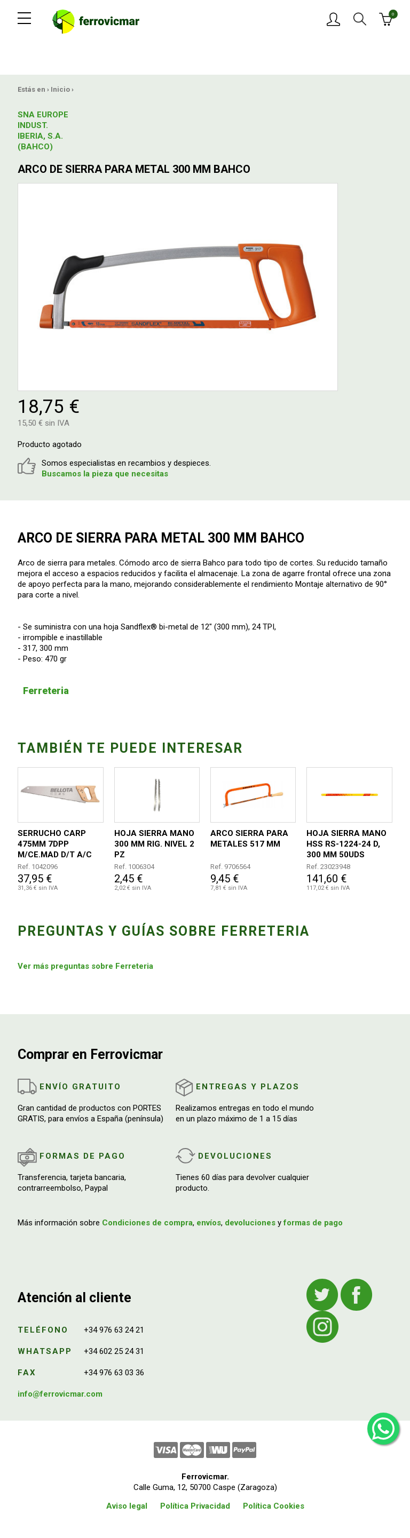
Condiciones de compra (147, 1223)
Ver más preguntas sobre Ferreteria (85, 966)
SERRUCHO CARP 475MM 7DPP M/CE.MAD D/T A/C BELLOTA (55, 844)
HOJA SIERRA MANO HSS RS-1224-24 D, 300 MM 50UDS (346, 843)
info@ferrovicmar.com (60, 1394)
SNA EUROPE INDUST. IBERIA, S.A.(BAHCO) (43, 131)
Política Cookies (273, 1506)
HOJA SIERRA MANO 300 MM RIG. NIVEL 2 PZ (154, 843)
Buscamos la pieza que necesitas (105, 474)
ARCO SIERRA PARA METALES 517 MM (249, 838)
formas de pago (313, 1223)
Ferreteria (46, 690)
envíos (208, 1223)
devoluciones (250, 1223)
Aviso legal (126, 1506)
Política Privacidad (195, 1506)
